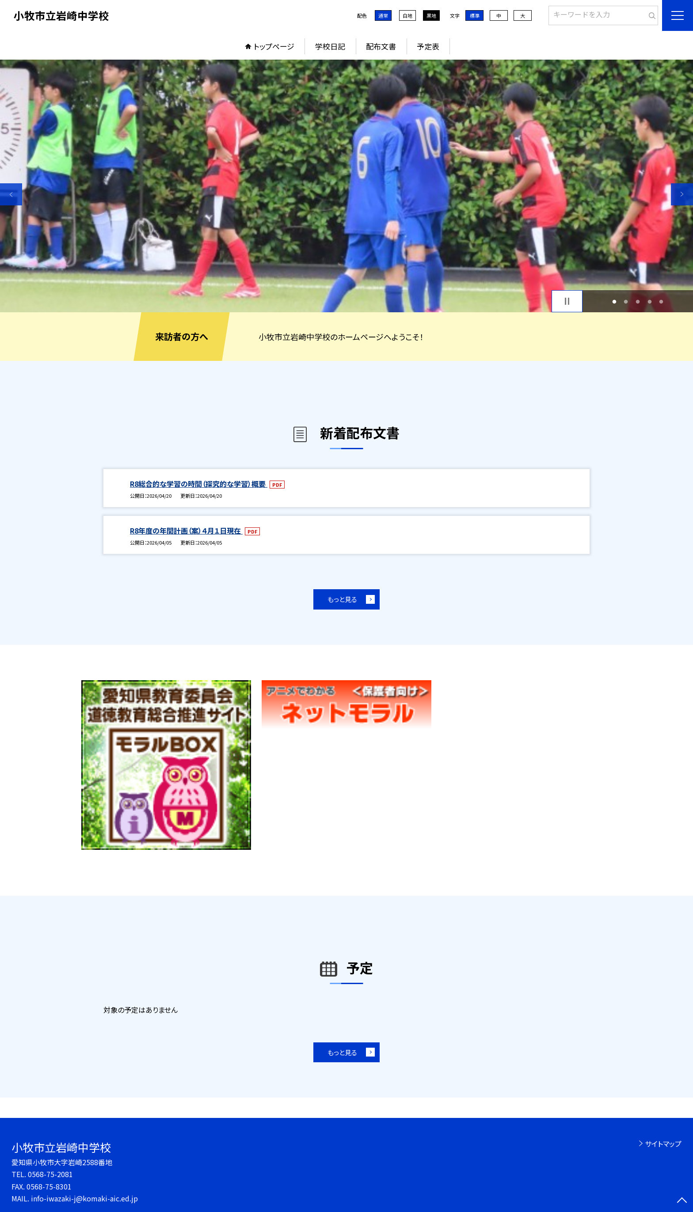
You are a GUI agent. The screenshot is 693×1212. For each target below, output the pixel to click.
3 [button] (638, 301)
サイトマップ (663, 1143)
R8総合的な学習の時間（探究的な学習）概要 (198, 483)
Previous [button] (11, 194)
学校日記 (330, 46)
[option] (346, 186)
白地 (407, 15)
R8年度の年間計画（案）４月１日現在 (186, 530)
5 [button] (661, 301)
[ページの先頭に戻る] (682, 1201)
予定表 (428, 46)
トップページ (274, 46)
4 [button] (649, 301)
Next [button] (682, 194)
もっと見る (342, 599)
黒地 (431, 15)
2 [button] (626, 301)
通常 (383, 15)
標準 (475, 15)
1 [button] (614, 301)
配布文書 (381, 46)
